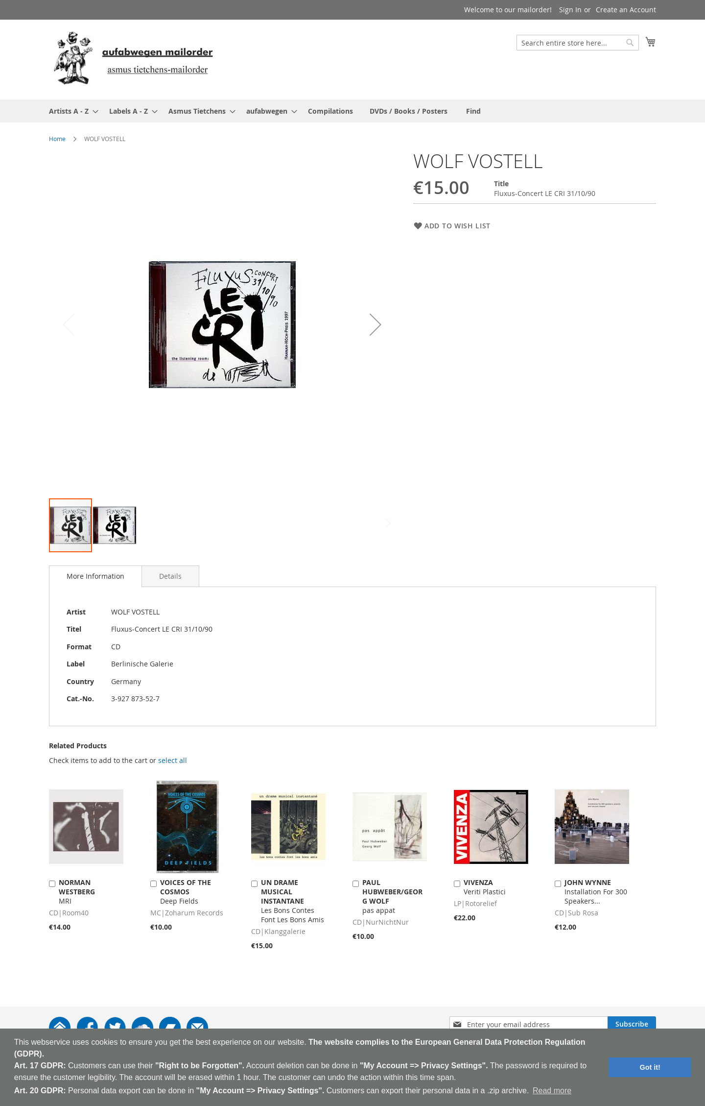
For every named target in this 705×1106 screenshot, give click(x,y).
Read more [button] (552, 1090)
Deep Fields (185, 892)
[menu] (352, 111)
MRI (77, 892)
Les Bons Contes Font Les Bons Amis (292, 901)
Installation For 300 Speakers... (595, 892)
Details (170, 576)
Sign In (570, 9)
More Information (95, 576)
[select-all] (172, 760)
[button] (375, 324)
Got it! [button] (650, 1067)
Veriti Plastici (485, 887)
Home (57, 139)
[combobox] (578, 42)
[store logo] (133, 59)
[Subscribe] (632, 1024)
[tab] (95, 576)
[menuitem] (70, 111)
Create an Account (626, 9)
